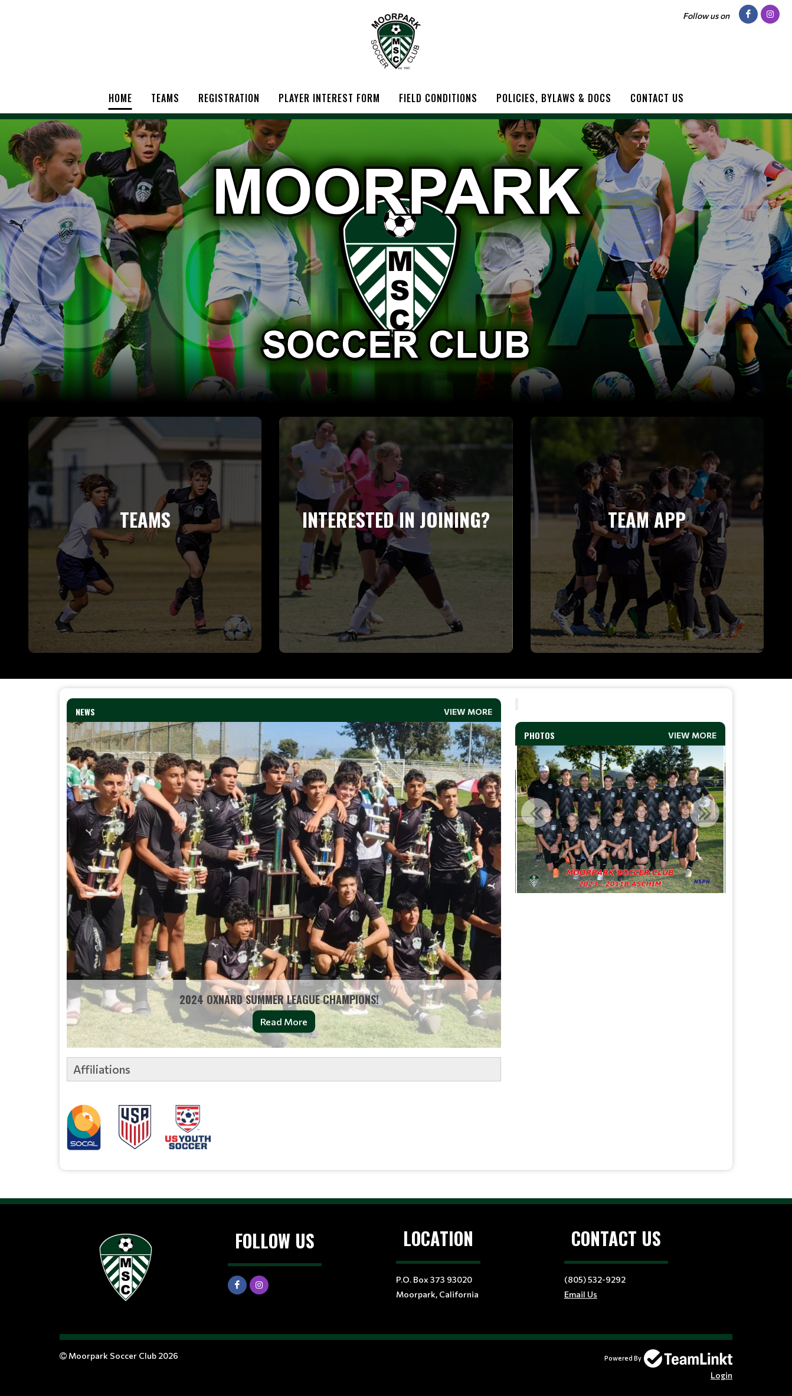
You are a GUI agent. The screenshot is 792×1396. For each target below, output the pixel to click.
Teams (165, 98)
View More (468, 712)
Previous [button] (536, 813)
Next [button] (704, 813)
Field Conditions (438, 98)
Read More (283, 1021)
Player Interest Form (329, 98)
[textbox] (284, 1104)
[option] (620, 819)
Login (721, 1375)
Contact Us (657, 98)
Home (120, 98)
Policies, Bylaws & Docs (553, 98)
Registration (229, 98)
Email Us (580, 1294)
